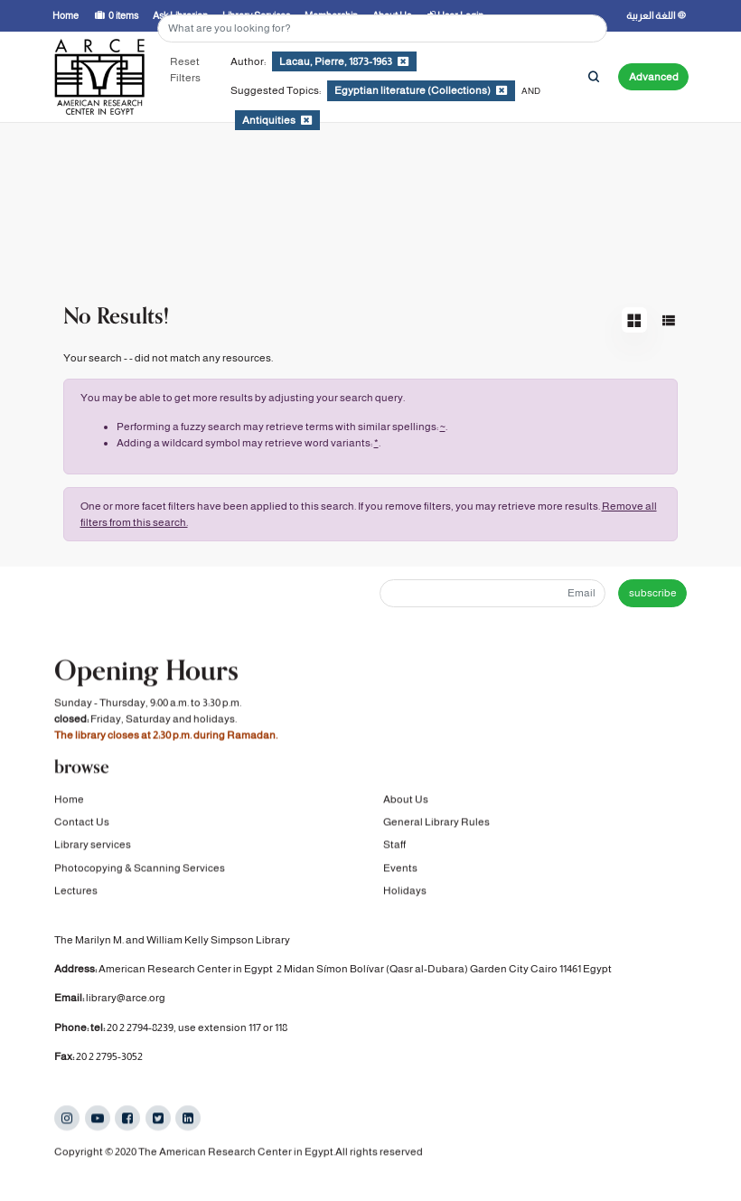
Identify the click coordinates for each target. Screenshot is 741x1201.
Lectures (76, 892)
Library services (92, 846)
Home (69, 799)
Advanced (654, 76)
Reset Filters (185, 69)
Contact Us (81, 823)
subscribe (653, 592)
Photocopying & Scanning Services (139, 869)
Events (400, 869)
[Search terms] (382, 28)
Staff (394, 846)
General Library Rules (436, 823)
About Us (405, 799)
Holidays (405, 892)
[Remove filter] (403, 61)
